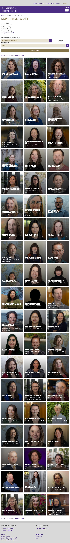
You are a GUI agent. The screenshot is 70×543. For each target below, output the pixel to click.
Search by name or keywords (10, 35)
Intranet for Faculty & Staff (9, 535)
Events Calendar (5, 533)
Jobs (37, 535)
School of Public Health (7, 526)
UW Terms (31, 541)
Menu (67, 5)
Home (2, 13)
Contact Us (57, 2)
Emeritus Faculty (7, 28)
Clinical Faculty (7, 24)
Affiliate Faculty (7, 26)
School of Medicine (6, 528)
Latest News (39, 531)
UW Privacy (24, 541)
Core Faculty (6, 20)
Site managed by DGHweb (42, 541)
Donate (64, 2)
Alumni (39, 2)
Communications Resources (9, 537)
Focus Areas (5, 40)
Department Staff (8, 30)
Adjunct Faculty (7, 22)
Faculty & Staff (9, 13)
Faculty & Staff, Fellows (48, 2)
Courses (35, 2)
